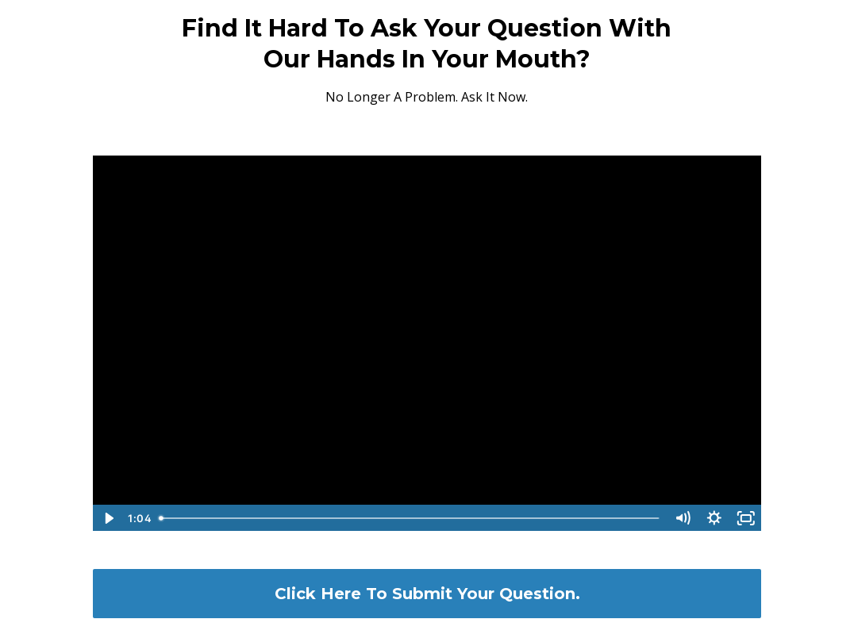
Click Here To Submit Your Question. (427, 593)
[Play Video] (108, 518)
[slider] (410, 518)
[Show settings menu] (714, 518)
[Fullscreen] (746, 518)
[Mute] (682, 518)
